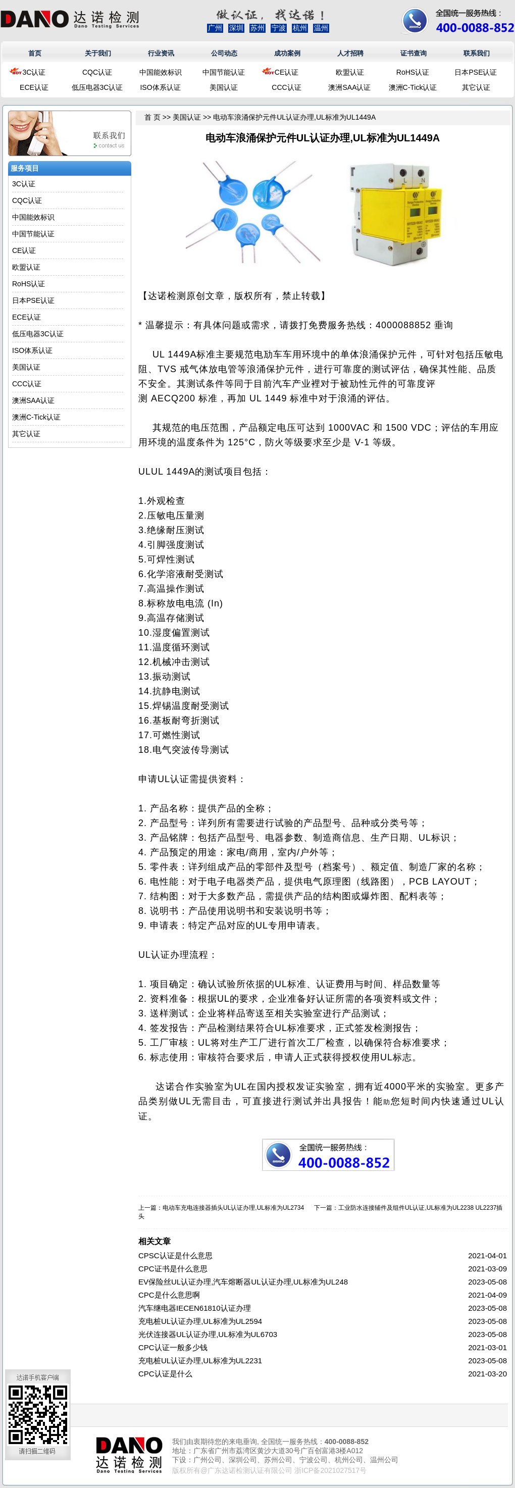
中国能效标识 (160, 72)
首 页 (152, 117)
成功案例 (287, 53)
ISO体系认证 (160, 87)
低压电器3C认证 (97, 87)
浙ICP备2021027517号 (330, 1470)
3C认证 (34, 72)
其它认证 (476, 87)
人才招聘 (350, 53)
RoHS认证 (412, 72)
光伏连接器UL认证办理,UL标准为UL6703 (207, 1334)
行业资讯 (161, 53)
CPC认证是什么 (165, 1373)
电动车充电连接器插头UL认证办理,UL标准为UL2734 (233, 1207)
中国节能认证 (223, 72)
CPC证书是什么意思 (173, 1268)
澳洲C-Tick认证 (413, 87)
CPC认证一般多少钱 (173, 1347)
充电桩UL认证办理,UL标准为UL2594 (200, 1321)
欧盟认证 (350, 72)
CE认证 (286, 72)
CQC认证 (97, 72)
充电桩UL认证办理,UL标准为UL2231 (200, 1360)
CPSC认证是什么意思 (175, 1255)
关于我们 (98, 53)
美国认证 (224, 87)
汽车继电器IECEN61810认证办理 (194, 1308)
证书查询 (413, 53)
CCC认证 (286, 87)
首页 (34, 53)
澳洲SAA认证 (349, 87)
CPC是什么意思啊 (169, 1295)
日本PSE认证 (475, 72)
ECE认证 (34, 87)
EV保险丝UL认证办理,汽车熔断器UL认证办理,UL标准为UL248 (243, 1281)
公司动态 (224, 53)
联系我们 (477, 53)
